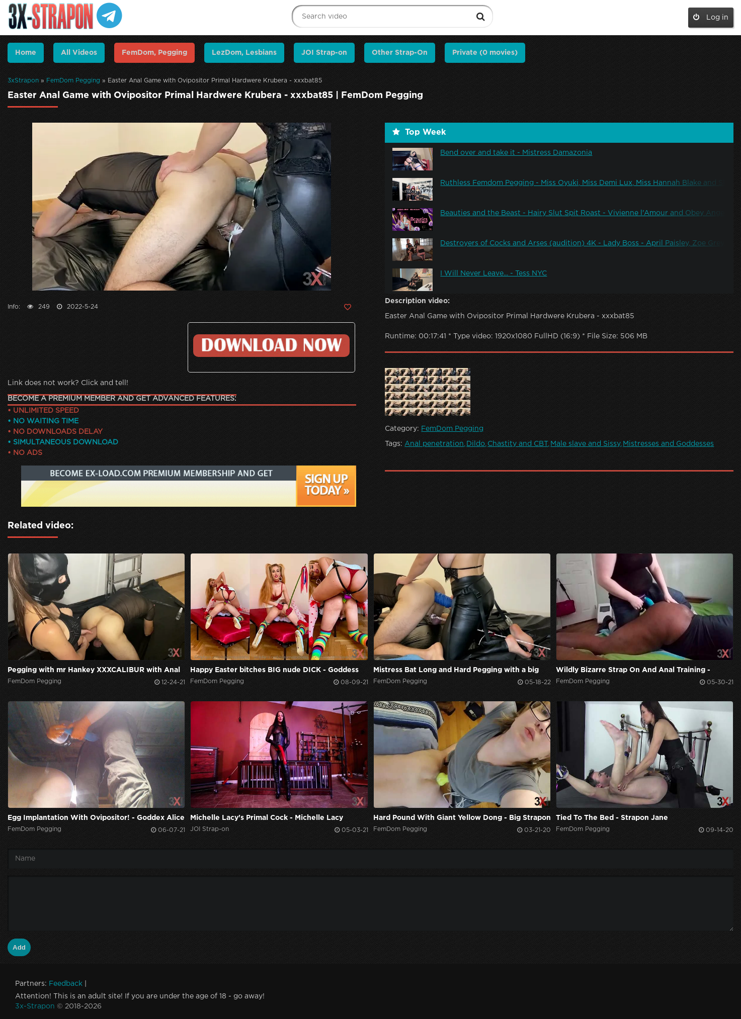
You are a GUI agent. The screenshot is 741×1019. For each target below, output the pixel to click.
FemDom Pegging (73, 80)
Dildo (475, 444)
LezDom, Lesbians (244, 53)
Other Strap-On (400, 53)
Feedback (66, 984)
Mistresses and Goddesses (668, 444)
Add (19, 947)
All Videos (79, 53)
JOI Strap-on (324, 53)
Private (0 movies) (485, 53)
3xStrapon (23, 80)
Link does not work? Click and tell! (68, 383)
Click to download (271, 345)
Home (25, 53)
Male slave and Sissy (585, 444)
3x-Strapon (35, 1006)
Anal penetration (434, 444)
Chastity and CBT (517, 444)
